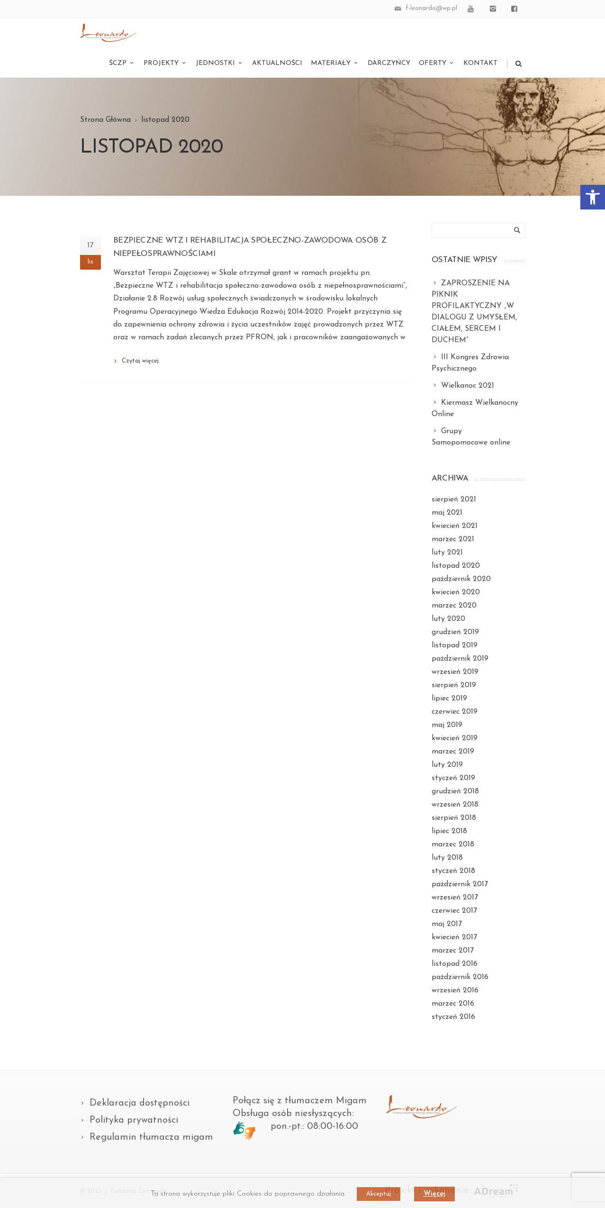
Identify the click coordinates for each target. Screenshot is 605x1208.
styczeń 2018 (453, 871)
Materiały (335, 63)
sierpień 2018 (454, 818)
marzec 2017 (453, 950)
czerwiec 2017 (454, 911)
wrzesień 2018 (455, 804)
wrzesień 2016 (455, 990)
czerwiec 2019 (455, 712)
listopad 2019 (455, 645)
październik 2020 (461, 579)
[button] (592, 197)
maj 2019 (447, 725)
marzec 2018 (453, 844)
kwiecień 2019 (455, 738)
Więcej (434, 1194)
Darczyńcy (389, 63)
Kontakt (480, 63)
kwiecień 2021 (455, 526)
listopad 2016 (455, 964)
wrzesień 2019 (455, 672)
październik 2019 (460, 659)
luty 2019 (447, 765)
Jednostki (220, 63)
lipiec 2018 (449, 831)
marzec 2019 (453, 751)
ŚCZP (122, 63)
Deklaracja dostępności (140, 1103)
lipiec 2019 (449, 698)
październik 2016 (460, 977)
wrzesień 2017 (455, 897)
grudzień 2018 (455, 791)
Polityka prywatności (134, 1120)
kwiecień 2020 (456, 592)
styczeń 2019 (453, 778)
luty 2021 (447, 552)
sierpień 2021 (454, 499)
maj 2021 (447, 513)
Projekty (165, 63)
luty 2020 (448, 619)
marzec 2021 (453, 539)
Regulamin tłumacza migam (151, 1137)
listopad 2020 (456, 566)
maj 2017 (447, 924)
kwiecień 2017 (454, 937)
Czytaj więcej (140, 361)
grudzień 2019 (455, 632)
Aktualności (277, 63)
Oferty (437, 63)
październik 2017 (460, 884)
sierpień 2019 (454, 685)
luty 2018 (447, 858)
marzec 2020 (454, 605)
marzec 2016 (453, 1004)
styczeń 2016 (453, 1017)
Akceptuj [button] (378, 1194)
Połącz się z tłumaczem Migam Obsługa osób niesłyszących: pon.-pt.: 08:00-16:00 (300, 1113)
